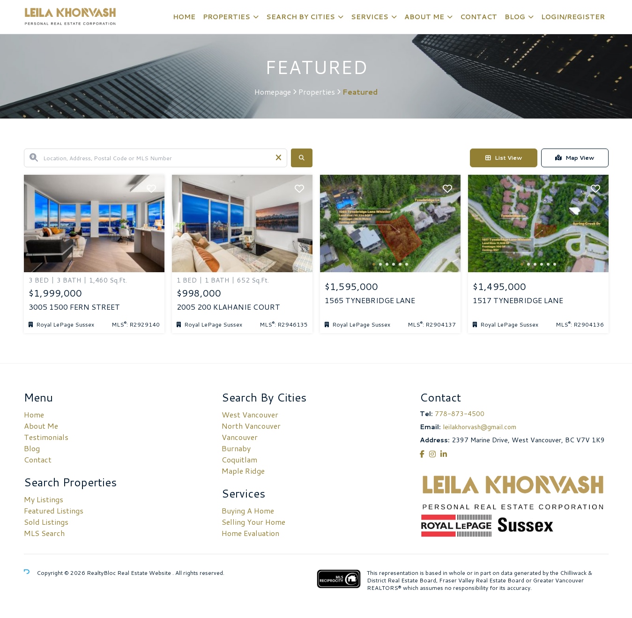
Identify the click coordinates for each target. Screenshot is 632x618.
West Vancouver (250, 414)
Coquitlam (239, 459)
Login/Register (573, 17)
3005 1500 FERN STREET (74, 307)
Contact (478, 17)
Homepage (272, 92)
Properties (226, 17)
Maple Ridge (243, 470)
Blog (515, 17)
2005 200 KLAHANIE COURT (228, 307)
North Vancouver (251, 425)
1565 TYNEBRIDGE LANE (370, 300)
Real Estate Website (144, 573)
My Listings (43, 499)
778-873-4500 (459, 413)
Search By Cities (300, 17)
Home (184, 17)
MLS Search (44, 533)
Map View (574, 158)
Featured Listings (53, 510)
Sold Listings (46, 521)
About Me (424, 17)
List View (503, 158)
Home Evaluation (250, 533)
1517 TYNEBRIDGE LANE (518, 300)
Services (369, 17)
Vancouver (240, 437)
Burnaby (236, 448)
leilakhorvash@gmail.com (479, 427)
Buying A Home (248, 510)
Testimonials (46, 437)
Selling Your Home (253, 521)
